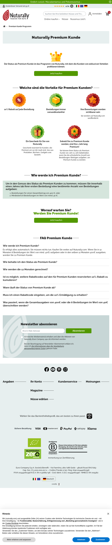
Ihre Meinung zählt (11, 428)
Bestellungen (36, 390)
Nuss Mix (34, 461)
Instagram (65, 369)
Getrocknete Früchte (40, 457)
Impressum (8, 418)
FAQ (5, 411)
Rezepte (34, 429)
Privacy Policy (9, 449)
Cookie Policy (9, 452)
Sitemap (7, 435)
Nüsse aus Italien (38, 450)
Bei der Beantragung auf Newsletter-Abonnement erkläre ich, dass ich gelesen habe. (49, 346)
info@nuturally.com (67, 410)
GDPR (5, 432)
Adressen (34, 393)
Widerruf (7, 407)
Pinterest (59, 369)
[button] (108, 513)
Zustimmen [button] (100, 540)
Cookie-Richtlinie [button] (12, 523)
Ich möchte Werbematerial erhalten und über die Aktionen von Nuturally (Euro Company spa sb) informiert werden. (49, 338)
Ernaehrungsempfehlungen (43, 425)
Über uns (7, 386)
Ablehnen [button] (81, 540)
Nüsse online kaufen (40, 443)
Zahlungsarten (10, 414)
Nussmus (34, 454)
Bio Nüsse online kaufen (41, 447)
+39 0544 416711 (69, 397)
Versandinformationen (13, 404)
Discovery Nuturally (39, 422)
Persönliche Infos (38, 386)
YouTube (53, 369)
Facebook (46, 369)
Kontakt (6, 439)
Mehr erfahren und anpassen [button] (19, 540)
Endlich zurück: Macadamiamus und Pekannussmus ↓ (56, 2)
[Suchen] (64, 14)
